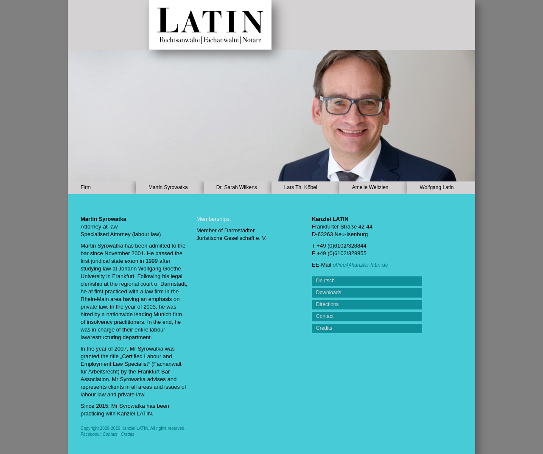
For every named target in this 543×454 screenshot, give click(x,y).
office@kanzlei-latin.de (360, 265)
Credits (127, 434)
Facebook (90, 434)
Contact (110, 434)
